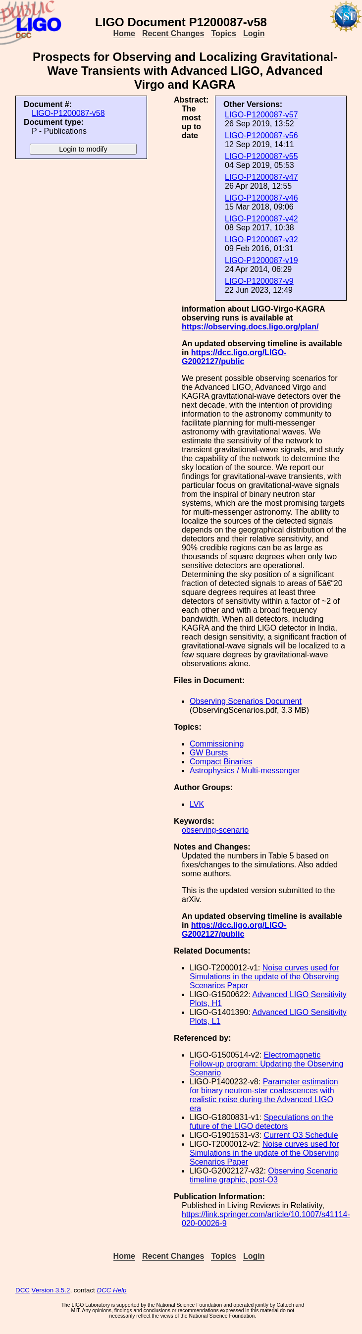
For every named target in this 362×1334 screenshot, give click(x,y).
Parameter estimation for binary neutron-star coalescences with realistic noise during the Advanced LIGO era (264, 1095)
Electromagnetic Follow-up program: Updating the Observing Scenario (266, 1064)
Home (124, 33)
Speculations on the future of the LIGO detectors (261, 1121)
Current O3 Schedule (300, 1135)
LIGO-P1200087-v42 (261, 218)
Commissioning (217, 744)
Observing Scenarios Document (246, 701)
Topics (223, 33)
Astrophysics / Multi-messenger (245, 770)
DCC (22, 1290)
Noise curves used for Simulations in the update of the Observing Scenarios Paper (264, 976)
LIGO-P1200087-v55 (261, 156)
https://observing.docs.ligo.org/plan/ (250, 326)
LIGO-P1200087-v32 (261, 239)
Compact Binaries (221, 761)
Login (254, 33)
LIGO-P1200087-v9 (259, 281)
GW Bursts (209, 752)
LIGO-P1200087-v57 (261, 114)
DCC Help (112, 1290)
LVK (197, 804)
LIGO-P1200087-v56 (261, 135)
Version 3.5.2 (51, 1290)
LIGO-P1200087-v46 (261, 198)
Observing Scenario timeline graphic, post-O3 (264, 1175)
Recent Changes (173, 33)
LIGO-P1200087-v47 (261, 177)
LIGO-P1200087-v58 (68, 113)
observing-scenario (215, 830)
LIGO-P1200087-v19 (261, 260)
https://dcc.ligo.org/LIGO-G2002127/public (234, 357)
